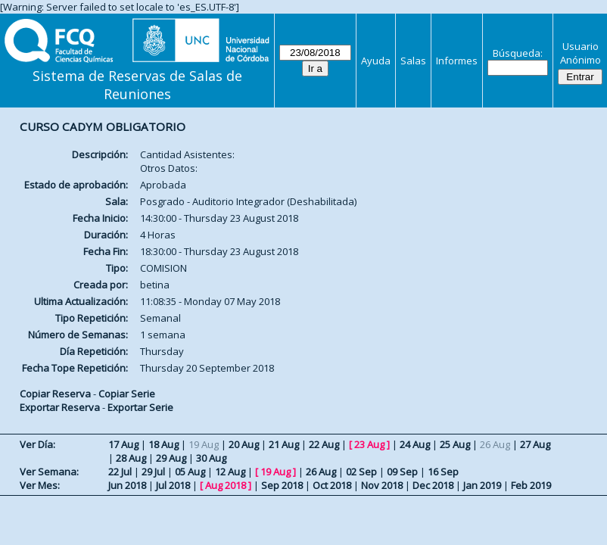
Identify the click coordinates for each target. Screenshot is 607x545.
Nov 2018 (382, 485)
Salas (413, 60)
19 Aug (275, 471)
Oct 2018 (332, 485)
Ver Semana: (49, 471)
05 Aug (190, 471)
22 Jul (120, 471)
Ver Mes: (40, 485)
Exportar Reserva (60, 407)
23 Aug (369, 444)
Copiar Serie (126, 393)
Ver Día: (37, 444)
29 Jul (153, 471)
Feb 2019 (531, 485)
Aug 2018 (225, 485)
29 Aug (171, 458)
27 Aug (535, 444)
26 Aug (321, 471)
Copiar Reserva (55, 393)
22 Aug (324, 444)
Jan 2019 (482, 485)
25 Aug (455, 444)
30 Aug (211, 458)
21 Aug (284, 444)
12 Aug (230, 471)
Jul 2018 (173, 485)
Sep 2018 (282, 485)
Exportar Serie (140, 407)
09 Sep (402, 471)
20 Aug (244, 444)
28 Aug (131, 458)
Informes (457, 60)
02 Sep (361, 471)
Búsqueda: (518, 53)
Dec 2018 (432, 485)
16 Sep (443, 471)
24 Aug (415, 444)
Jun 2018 (127, 485)
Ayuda (376, 60)
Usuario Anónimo (580, 53)
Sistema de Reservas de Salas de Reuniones (137, 85)
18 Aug (163, 444)
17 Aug (123, 444)
